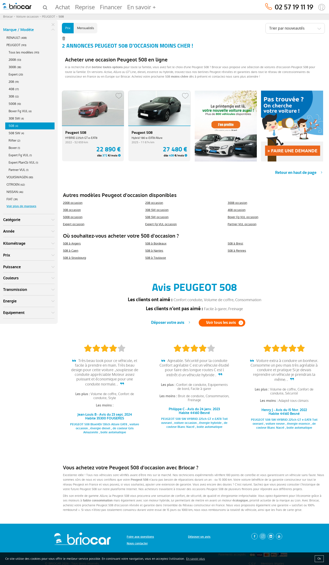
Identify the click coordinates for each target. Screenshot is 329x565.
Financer (111, 7)
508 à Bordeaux (155, 243)
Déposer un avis (199, 537)
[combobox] (295, 28)
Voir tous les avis (221, 322)
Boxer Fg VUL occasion (243, 217)
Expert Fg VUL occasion (161, 224)
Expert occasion (73, 224)
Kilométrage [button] (14, 243)
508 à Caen (70, 251)
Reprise (85, 7)
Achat (62, 7)
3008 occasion (237, 203)
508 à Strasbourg (74, 258)
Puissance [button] (12, 266)
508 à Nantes (154, 251)
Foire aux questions (140, 537)
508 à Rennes (237, 251)
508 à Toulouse (155, 258)
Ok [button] (319, 558)
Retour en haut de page (295, 172)
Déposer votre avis (167, 322)
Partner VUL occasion (242, 224)
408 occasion (236, 210)
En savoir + (141, 7)
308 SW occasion (156, 210)
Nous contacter (137, 543)
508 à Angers (72, 243)
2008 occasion (72, 203)
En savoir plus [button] (195, 559)
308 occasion (72, 210)
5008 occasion (72, 217)
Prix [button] (6, 255)
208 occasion (154, 203)
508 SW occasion (156, 217)
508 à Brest (235, 243)
